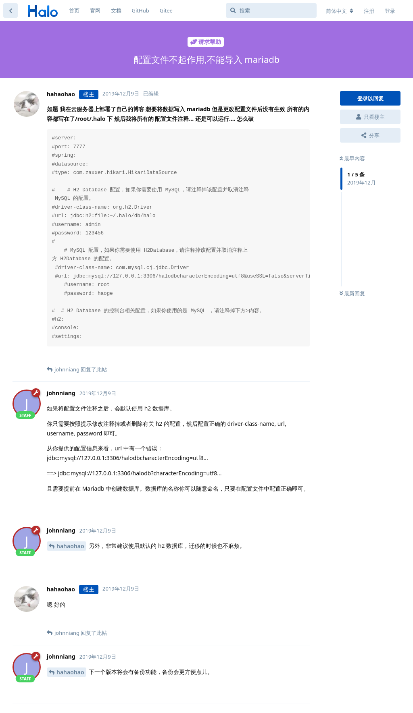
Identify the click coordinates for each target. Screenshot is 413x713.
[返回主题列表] (10, 10)
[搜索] (271, 10)
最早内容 (352, 158)
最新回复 (352, 293)
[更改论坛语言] (340, 11)
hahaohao (70, 546)
